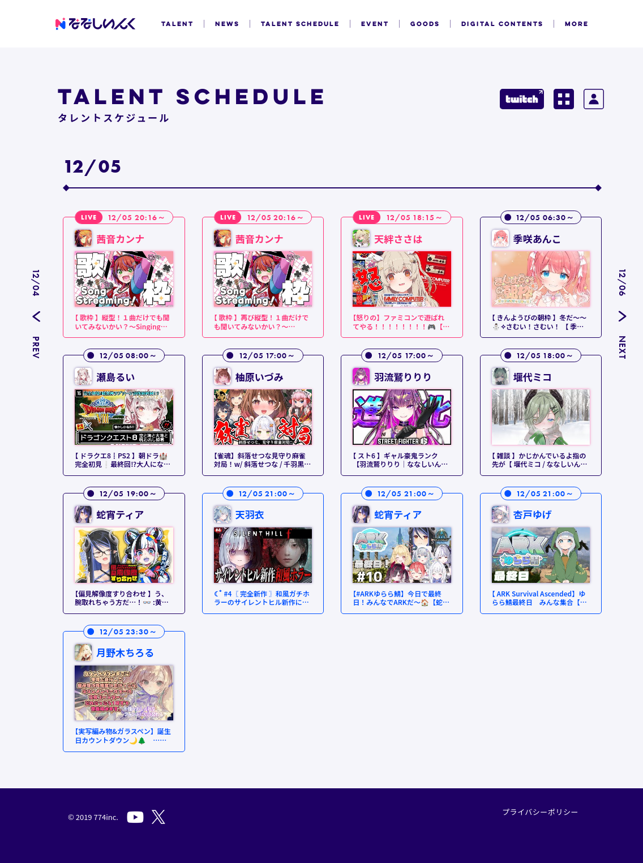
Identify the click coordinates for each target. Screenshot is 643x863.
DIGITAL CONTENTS (502, 24)
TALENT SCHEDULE (300, 24)
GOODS (425, 24)
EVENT (375, 24)
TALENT (177, 24)
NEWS (227, 24)
